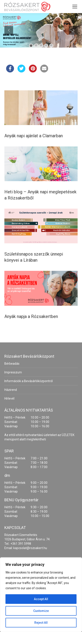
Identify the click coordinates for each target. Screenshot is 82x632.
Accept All (41, 599)
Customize (41, 611)
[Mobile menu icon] (75, 6)
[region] (41, 594)
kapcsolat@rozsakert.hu (30, 548)
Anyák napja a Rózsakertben (31, 316)
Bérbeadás (11, 363)
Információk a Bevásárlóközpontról (28, 381)
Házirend (10, 390)
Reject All (41, 622)
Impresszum (13, 372)
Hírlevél (9, 398)
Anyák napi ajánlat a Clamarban (33, 135)
